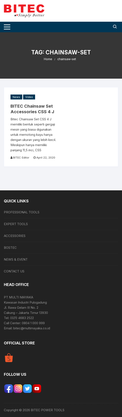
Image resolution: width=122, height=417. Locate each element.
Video (29, 97)
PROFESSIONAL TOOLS (21, 212)
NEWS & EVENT (16, 259)
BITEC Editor (21, 157)
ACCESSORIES (14, 236)
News (16, 97)
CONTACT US (14, 271)
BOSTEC (10, 248)
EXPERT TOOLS (16, 224)
